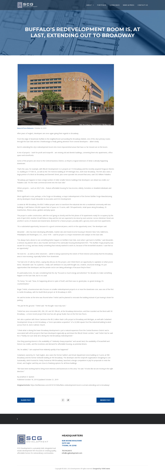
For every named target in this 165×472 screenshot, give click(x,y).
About (89, 5)
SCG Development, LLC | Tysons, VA (27, 5)
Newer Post (105, 400)
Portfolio (101, 5)
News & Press (128, 5)
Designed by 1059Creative (101, 469)
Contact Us (143, 5)
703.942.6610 (67, 451)
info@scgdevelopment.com (72, 453)
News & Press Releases (25, 128)
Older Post (26, 400)
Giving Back (115, 5)
